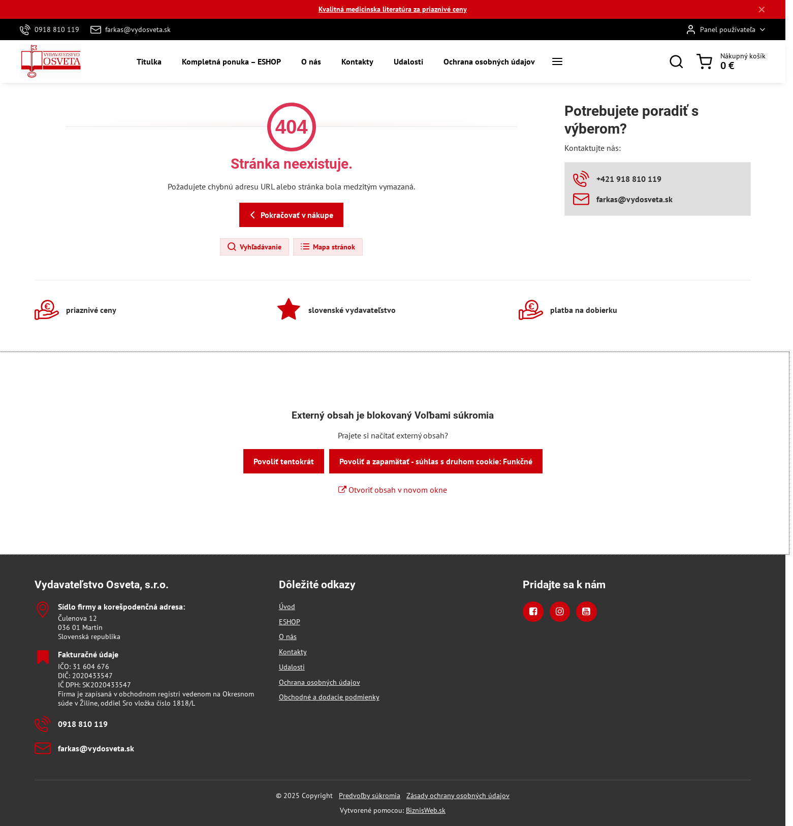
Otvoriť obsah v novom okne (392, 490)
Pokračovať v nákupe (289, 215)
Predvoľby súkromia (369, 795)
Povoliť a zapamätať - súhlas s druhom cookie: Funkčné (435, 461)
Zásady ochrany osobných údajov (458, 795)
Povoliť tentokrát (283, 461)
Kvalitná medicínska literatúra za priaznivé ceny (393, 9)
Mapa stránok (327, 247)
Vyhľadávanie (254, 247)
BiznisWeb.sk (426, 810)
